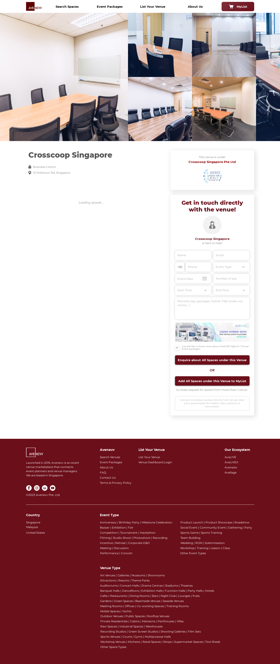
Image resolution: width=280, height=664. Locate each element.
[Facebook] (29, 488)
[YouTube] (52, 488)
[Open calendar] (204, 278)
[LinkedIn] (44, 488)
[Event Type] (231, 267)
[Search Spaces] (67, 6)
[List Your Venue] (152, 6)
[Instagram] (37, 488)
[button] (212, 360)
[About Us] (195, 6)
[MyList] (238, 6)
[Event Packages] (109, 6)
